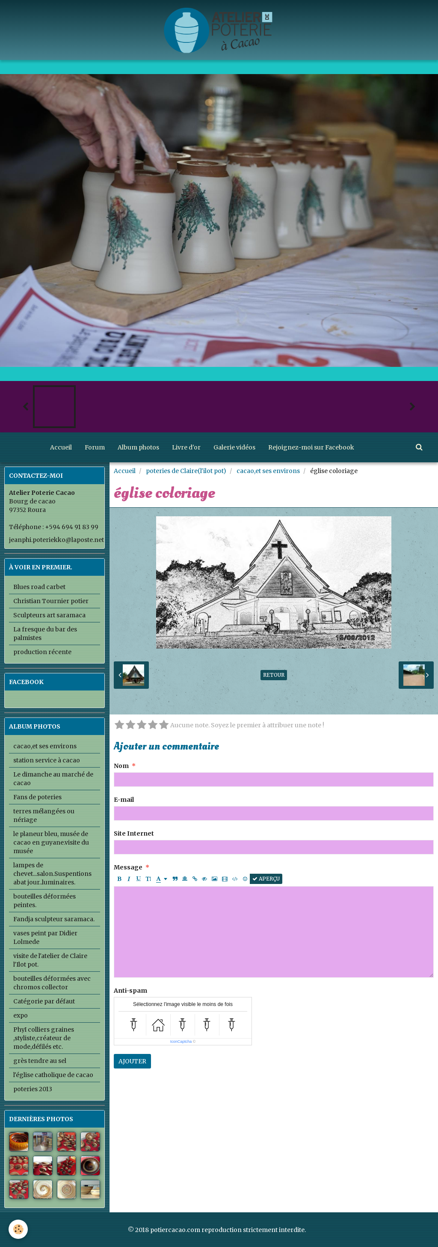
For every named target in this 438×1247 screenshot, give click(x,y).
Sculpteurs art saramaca (49, 615)
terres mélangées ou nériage (43, 815)
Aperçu (266, 878)
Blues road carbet (39, 587)
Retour (273, 675)
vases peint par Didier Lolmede (45, 937)
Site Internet (134, 833)
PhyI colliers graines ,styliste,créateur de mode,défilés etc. (43, 1038)
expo (20, 1015)
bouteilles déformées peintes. (44, 901)
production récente (42, 652)
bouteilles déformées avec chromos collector (52, 983)
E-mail (124, 800)
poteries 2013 (32, 1089)
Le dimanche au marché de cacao (53, 779)
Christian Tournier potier (51, 601)
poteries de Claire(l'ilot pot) (186, 471)
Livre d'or (186, 447)
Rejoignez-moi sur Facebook (311, 447)
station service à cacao (46, 760)
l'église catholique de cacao (53, 1075)
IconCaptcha (181, 1041)
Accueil (61, 447)
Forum (95, 447)
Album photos (138, 447)
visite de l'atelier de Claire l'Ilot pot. (50, 960)
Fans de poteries (37, 797)
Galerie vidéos (234, 447)
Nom (121, 766)
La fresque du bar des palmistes (45, 633)
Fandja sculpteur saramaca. (54, 919)
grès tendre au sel (39, 1061)
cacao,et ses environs (268, 471)
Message (128, 867)
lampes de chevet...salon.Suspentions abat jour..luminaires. (52, 873)
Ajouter (132, 1061)
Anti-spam (130, 990)
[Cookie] (18, 1229)
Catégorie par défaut (44, 1001)
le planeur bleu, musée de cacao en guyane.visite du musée (51, 842)
